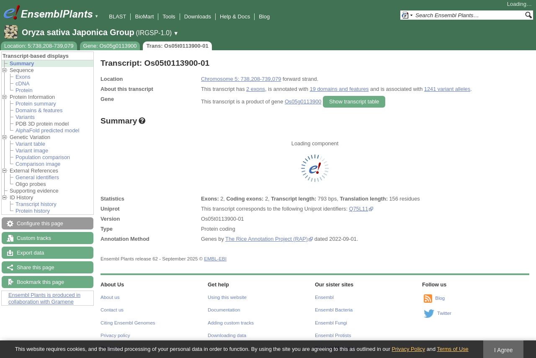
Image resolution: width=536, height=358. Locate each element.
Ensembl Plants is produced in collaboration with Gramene (44, 298)
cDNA (22, 83)
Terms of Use (452, 349)
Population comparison (42, 157)
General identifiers (37, 177)
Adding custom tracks (231, 322)
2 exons (255, 89)
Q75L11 (358, 209)
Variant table (30, 144)
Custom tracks (34, 238)
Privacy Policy (408, 349)
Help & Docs (235, 16)
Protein (24, 90)
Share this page (35, 267)
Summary (22, 63)
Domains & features (38, 110)
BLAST (117, 16)
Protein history (32, 211)
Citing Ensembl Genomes (127, 322)
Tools (168, 16)
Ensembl (324, 297)
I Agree (503, 350)
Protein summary (35, 103)
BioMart (144, 16)
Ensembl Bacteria (334, 309)
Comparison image (37, 164)
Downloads (197, 16)
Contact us (112, 309)
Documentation (224, 309)
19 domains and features (339, 89)
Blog (264, 16)
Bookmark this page (40, 282)
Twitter (444, 313)
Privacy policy (115, 335)
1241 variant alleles (447, 89)
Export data (30, 253)
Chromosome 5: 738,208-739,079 (241, 79)
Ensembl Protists (333, 335)
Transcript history (36, 204)
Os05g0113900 (303, 101)
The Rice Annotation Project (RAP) (266, 239)
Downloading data (227, 335)
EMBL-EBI (215, 258)
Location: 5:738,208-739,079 (39, 46)
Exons (23, 77)
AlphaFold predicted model (47, 130)
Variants (25, 117)
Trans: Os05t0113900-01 (177, 46)
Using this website (227, 297)
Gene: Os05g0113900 (110, 46)
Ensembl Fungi (331, 322)
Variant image (31, 150)
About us (109, 297)
